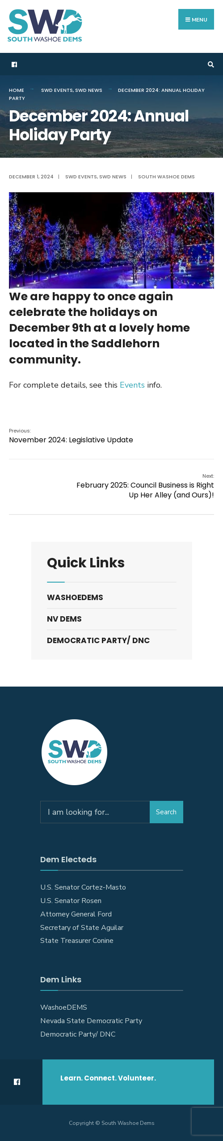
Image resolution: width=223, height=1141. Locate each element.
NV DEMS (64, 619)
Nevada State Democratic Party (91, 1021)
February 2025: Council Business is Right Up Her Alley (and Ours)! (145, 486)
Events (132, 385)
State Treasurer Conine (77, 941)
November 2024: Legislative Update (71, 436)
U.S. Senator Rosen (70, 901)
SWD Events (57, 90)
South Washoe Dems (166, 176)
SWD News (88, 90)
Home (16, 90)
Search (166, 812)
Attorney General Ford (76, 914)
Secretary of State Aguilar (81, 928)
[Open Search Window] (209, 64)
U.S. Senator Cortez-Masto (83, 887)
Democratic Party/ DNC (98, 640)
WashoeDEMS (75, 597)
